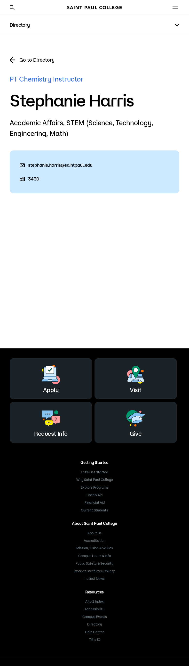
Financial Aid (95, 502)
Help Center (94, 632)
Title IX (94, 639)
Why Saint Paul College (94, 480)
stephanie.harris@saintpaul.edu (60, 165)
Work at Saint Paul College (95, 571)
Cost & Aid (94, 495)
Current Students (94, 510)
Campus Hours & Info (94, 556)
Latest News (95, 579)
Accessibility (94, 609)
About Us (94, 533)
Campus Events (94, 617)
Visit (136, 377)
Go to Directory (37, 60)
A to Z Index (94, 601)
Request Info (50, 421)
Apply (51, 377)
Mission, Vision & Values (94, 548)
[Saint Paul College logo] (94, 7)
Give (136, 421)
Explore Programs (94, 487)
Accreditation (94, 541)
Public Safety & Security (94, 563)
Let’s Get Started (94, 472)
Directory (94, 624)
